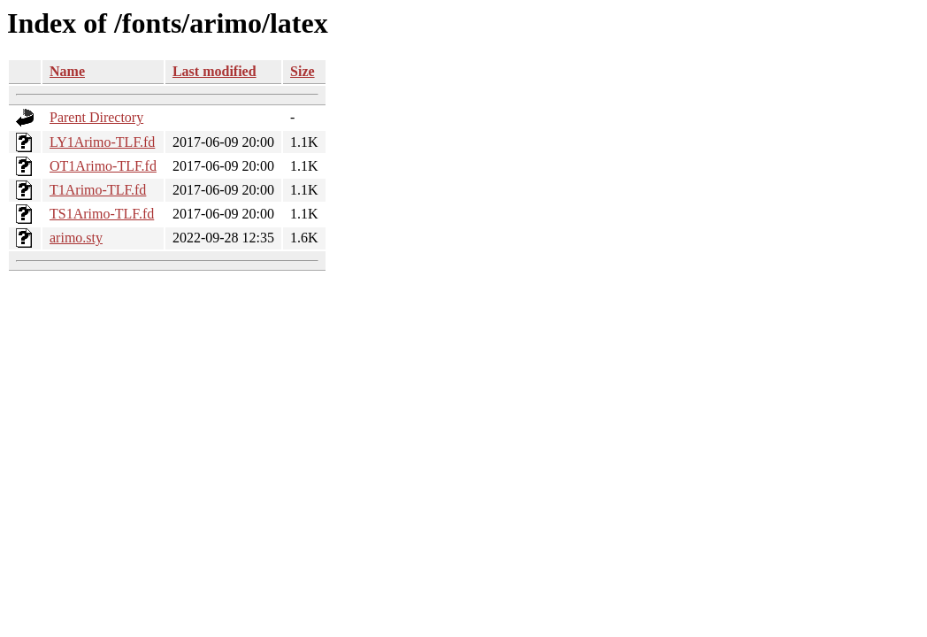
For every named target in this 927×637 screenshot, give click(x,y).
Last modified (214, 71)
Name (67, 71)
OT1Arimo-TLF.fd (103, 165)
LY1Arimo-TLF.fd (102, 142)
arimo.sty (76, 237)
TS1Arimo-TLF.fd (102, 213)
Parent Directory (96, 117)
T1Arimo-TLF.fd (98, 189)
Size (302, 71)
